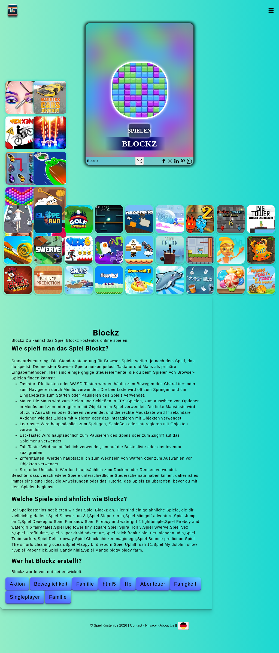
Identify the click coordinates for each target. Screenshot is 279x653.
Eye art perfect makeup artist (21, 97)
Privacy (151, 625)
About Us (166, 625)
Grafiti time (109, 250)
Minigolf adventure (79, 219)
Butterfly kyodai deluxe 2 (21, 168)
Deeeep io (139, 219)
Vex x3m (21, 132)
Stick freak (170, 250)
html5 (109, 584)
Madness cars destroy (50, 97)
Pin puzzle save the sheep (50, 203)
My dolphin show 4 (170, 280)
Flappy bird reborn (109, 280)
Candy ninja (231, 280)
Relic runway (261, 250)
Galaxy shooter (50, 132)
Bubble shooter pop (21, 203)
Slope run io (48, 219)
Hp (128, 584)
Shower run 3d (18, 219)
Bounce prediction (48, 280)
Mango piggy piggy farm (261, 280)
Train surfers (231, 250)
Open (271, 10)
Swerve (48, 250)
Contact (136, 625)
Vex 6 (79, 250)
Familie (85, 584)
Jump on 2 (109, 219)
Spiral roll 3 (18, 250)
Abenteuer (152, 584)
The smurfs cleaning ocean (79, 280)
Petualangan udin (200, 250)
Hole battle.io (50, 168)
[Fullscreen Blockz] (139, 161)
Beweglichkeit (51, 584)
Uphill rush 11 (139, 280)
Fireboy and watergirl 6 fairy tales (231, 219)
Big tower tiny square (261, 219)
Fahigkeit (185, 584)
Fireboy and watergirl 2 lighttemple (200, 219)
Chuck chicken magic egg (18, 280)
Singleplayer (25, 597)
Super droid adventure (139, 250)
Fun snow (170, 219)
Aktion (17, 584)
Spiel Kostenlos (30, 10)
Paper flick (200, 280)
